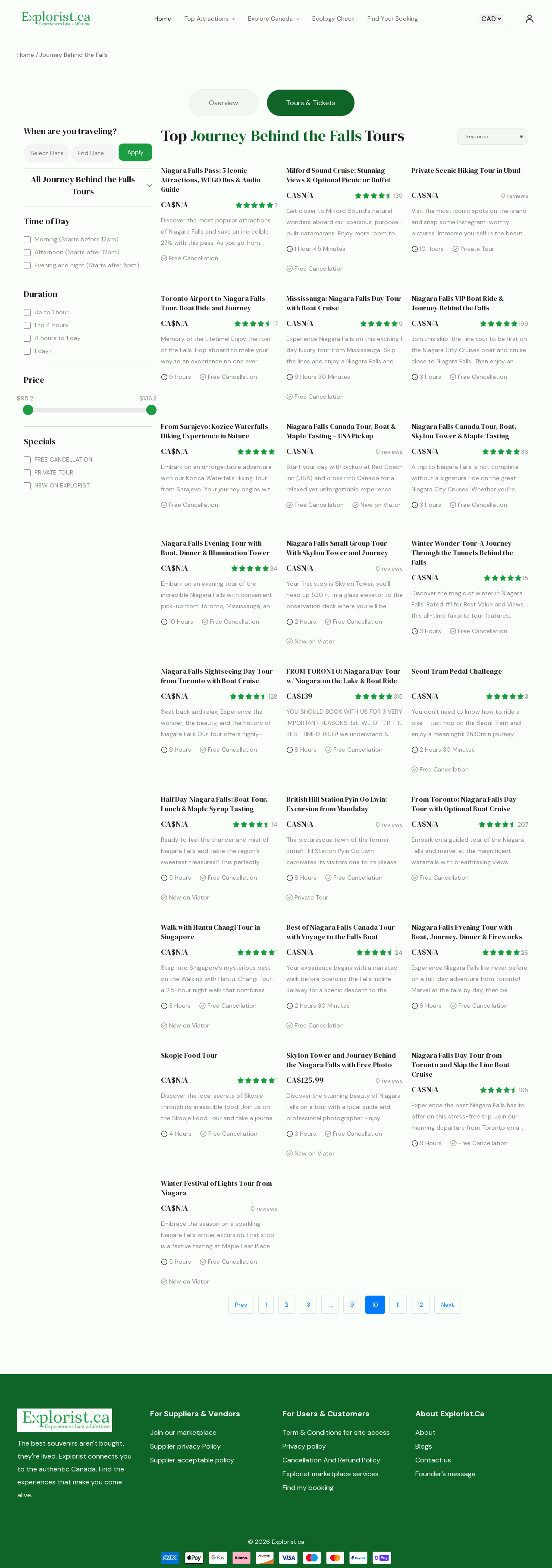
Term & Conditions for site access (336, 1432)
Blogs (423, 1446)
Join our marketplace (183, 1432)
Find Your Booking (392, 18)
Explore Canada (273, 18)
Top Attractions (209, 18)
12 (420, 1305)
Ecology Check (333, 18)
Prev (241, 1305)
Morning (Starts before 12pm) (76, 239)
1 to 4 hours (51, 325)
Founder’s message (445, 1473)
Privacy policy (304, 1446)
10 (375, 1305)
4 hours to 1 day (57, 338)
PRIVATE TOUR (53, 472)
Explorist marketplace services (330, 1473)
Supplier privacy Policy (185, 1446)
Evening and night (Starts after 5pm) (86, 265)
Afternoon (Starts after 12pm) (76, 252)
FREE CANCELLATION (63, 459)
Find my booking (308, 1487)
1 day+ (43, 351)
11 (398, 1305)
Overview (223, 102)
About (425, 1432)
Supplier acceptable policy (192, 1460)
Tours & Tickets (311, 102)
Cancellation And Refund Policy (331, 1460)
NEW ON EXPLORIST (62, 485)
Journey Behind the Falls (73, 55)
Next (447, 1305)
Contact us (433, 1460)
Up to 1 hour (51, 312)
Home (162, 18)
